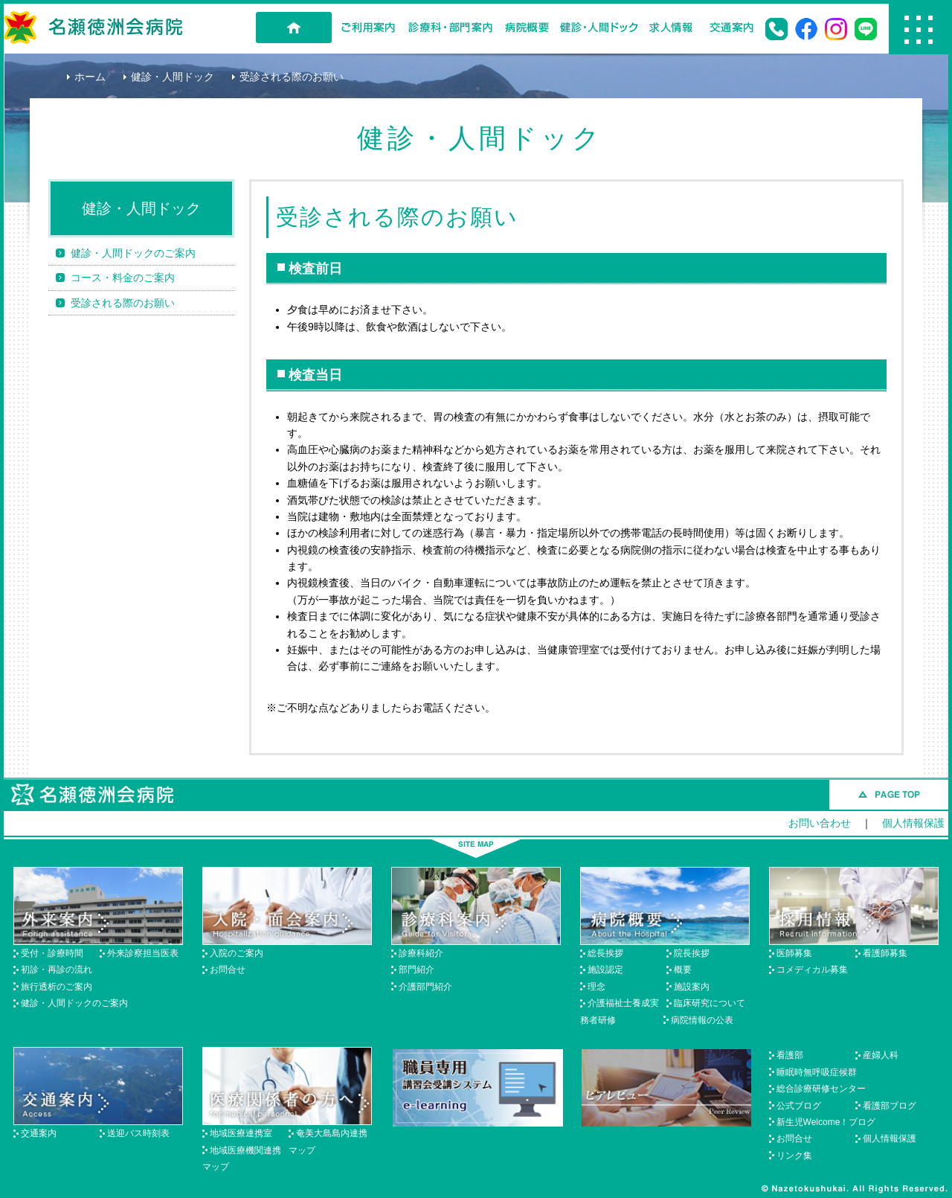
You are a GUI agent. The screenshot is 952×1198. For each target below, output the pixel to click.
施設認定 (605, 969)
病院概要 (526, 27)
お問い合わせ (819, 823)
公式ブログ (798, 1106)
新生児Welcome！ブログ (826, 1122)
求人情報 (670, 27)
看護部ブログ (889, 1106)
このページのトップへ (888, 795)
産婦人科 (880, 1055)
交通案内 (731, 27)
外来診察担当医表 (142, 953)
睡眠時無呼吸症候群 (816, 1072)
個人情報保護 (913, 823)
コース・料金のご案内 (123, 278)
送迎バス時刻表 (138, 1133)
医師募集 (794, 953)
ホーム (90, 77)
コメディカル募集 (812, 969)
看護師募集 (885, 953)
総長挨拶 (605, 953)
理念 (596, 986)
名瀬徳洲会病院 (93, 27)
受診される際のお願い (123, 303)
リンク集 (794, 1155)
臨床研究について (709, 1003)
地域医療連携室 (241, 1133)
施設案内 (692, 986)
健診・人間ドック (598, 27)
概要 (683, 969)
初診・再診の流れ (56, 969)
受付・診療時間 (52, 953)
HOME (294, 27)
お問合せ (227, 969)
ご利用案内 (368, 27)
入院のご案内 (236, 953)
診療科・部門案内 (450, 27)
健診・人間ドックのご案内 (133, 253)
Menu (918, 29)
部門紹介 (416, 969)
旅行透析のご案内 (56, 986)
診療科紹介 (421, 953)
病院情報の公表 (702, 1020)
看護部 (789, 1055)
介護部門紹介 (425, 986)
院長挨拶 (692, 953)
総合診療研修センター (821, 1088)
